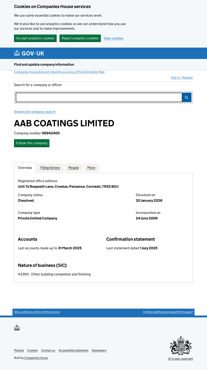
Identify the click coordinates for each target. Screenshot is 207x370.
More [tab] (91, 167)
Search (186, 97)
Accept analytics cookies (35, 38)
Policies (19, 350)
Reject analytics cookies (80, 38)
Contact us (48, 350)
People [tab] (73, 167)
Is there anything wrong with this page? (168, 312)
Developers (99, 350)
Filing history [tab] (50, 167)
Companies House (36, 358)
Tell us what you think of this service (36, 312)
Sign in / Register (182, 77)
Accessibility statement (73, 350)
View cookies (113, 38)
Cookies (32, 350)
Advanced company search (34, 112)
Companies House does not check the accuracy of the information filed (59, 72)
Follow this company (31, 143)
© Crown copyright (180, 358)
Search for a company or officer (38, 85)
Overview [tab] (25, 167)
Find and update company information (44, 64)
